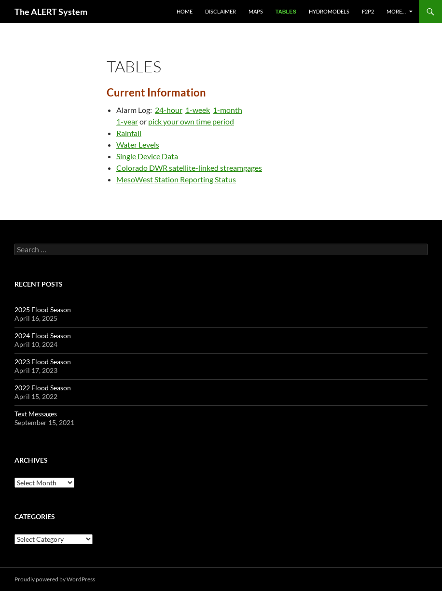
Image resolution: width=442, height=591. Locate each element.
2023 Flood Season (42, 361)
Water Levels (137, 144)
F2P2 (368, 11)
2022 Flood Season (42, 388)
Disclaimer (220, 11)
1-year (127, 121)
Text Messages (35, 414)
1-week (197, 109)
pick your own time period (191, 121)
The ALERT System (50, 11)
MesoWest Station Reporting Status (176, 179)
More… (396, 11)
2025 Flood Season (42, 309)
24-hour (168, 109)
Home (185, 11)
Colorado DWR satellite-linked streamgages (189, 167)
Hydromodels (329, 11)
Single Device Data (147, 156)
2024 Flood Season (42, 335)
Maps (256, 11)
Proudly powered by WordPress (54, 579)
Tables (286, 11)
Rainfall (128, 132)
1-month (227, 109)
